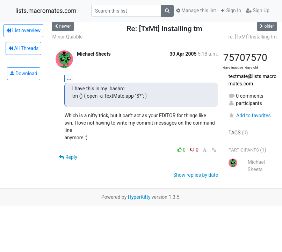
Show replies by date (195, 175)
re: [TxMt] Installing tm (253, 37)
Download (23, 73)
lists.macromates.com (46, 10)
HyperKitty (139, 197)
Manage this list (196, 10)
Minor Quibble (67, 37)
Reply (68, 157)
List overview (23, 30)
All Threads (23, 48)
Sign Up (257, 10)
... (68, 78)
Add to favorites (250, 115)
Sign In (231, 10)
